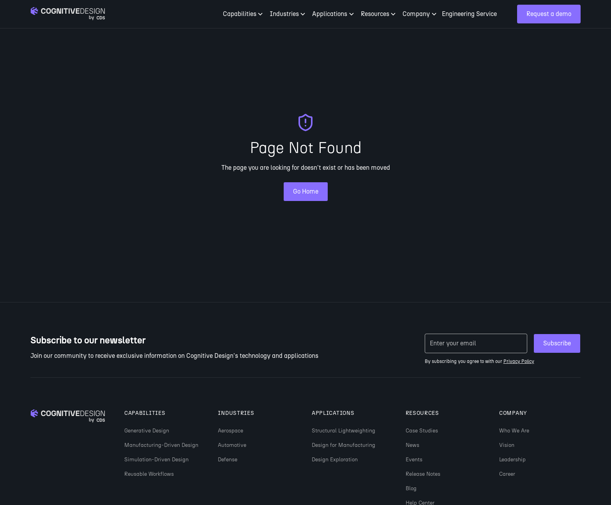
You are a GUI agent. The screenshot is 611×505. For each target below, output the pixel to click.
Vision (506, 445)
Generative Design (146, 430)
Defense (227, 459)
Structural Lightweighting (343, 430)
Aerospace (230, 430)
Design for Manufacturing (343, 445)
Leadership (512, 459)
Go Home (305, 191)
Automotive (232, 445)
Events (414, 459)
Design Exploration (335, 459)
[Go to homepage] (67, 14)
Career (507, 474)
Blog (411, 488)
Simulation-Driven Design (156, 459)
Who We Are (514, 430)
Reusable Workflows (149, 474)
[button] (243, 14)
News (412, 445)
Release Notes (423, 474)
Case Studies (422, 430)
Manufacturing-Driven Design (161, 445)
